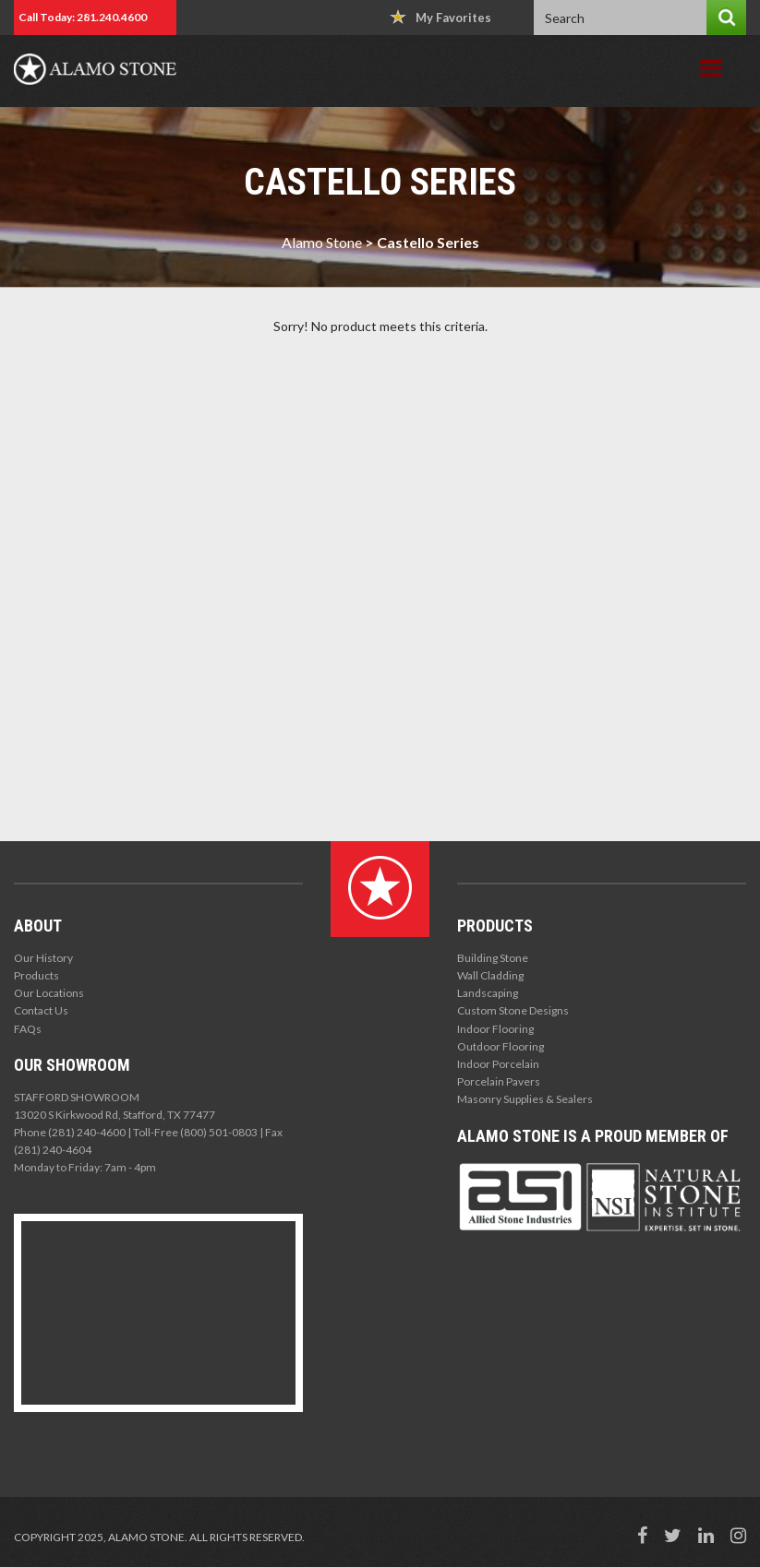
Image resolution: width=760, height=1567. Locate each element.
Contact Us (41, 1010)
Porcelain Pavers (498, 1081)
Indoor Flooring (495, 1029)
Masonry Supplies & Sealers (525, 1099)
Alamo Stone (322, 242)
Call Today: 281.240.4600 (82, 17)
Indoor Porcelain (498, 1064)
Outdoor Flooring (500, 1046)
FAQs (28, 1029)
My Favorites (440, 17)
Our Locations (49, 993)
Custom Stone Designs (513, 1010)
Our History (43, 958)
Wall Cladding (490, 975)
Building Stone (492, 958)
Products (36, 975)
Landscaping (487, 993)
